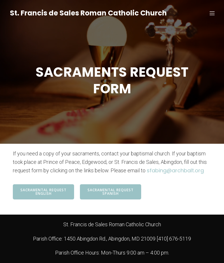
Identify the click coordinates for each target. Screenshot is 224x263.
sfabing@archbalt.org (175, 170)
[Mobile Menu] (212, 13)
